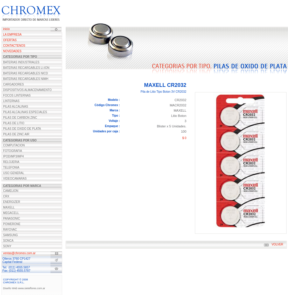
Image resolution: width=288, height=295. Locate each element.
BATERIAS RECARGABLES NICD (25, 73)
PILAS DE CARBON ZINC (20, 117)
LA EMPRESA (12, 34)
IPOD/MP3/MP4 (13, 156)
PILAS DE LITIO (14, 123)
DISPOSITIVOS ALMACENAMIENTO (27, 90)
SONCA (8, 240)
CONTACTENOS (14, 45)
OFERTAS (10, 40)
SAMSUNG (10, 235)
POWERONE (11, 224)
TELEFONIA (11, 167)
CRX (6, 196)
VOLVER (277, 244)
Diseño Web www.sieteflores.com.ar (24, 288)
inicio (6, 29)
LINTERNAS (11, 101)
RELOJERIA (11, 162)
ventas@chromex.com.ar (19, 253)
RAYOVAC (10, 229)
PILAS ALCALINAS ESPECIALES (25, 112)
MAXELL (9, 207)
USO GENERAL (13, 173)
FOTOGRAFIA (12, 150)
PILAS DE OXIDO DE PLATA (22, 128)
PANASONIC (11, 218)
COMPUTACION (14, 145)
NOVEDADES (12, 51)
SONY (7, 246)
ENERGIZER (11, 201)
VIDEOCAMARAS (15, 178)
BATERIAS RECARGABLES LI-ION (26, 67)
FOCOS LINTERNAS (17, 95)
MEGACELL (11, 213)
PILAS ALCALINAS (15, 106)
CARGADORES (13, 84)
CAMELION (10, 190)
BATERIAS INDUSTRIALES (21, 62)
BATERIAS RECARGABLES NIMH (25, 78)
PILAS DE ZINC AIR (16, 134)
